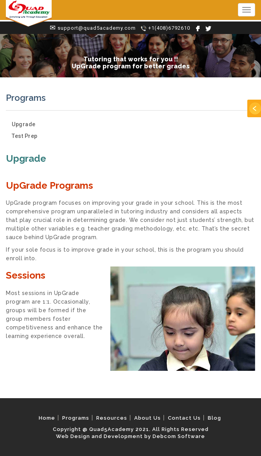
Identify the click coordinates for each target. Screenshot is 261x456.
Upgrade (24, 124)
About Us (147, 418)
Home (47, 418)
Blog (214, 418)
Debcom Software (179, 436)
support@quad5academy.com (97, 28)
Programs (75, 418)
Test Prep (25, 136)
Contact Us (184, 418)
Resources (111, 418)
